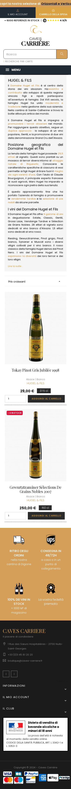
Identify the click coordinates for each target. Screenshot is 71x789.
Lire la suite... (15, 266)
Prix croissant (35, 281)
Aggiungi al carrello (46, 398)
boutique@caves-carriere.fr (25, 661)
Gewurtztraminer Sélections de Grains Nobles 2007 (35, 489)
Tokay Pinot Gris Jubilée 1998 (35, 370)
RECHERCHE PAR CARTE (18, 61)
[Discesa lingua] (61, 681)
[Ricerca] (35, 54)
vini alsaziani (33, 89)
